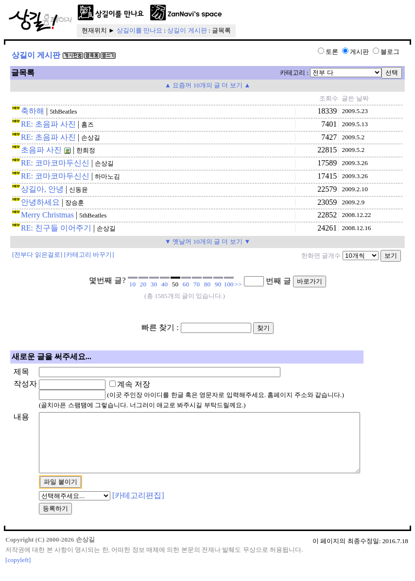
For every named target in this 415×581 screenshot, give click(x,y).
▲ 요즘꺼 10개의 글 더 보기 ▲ (208, 85)
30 (154, 284)
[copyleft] (18, 571)
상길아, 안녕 (42, 189)
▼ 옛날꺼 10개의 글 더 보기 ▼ (208, 241)
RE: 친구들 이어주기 (56, 228)
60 (186, 284)
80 (207, 284)
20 (143, 284)
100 (229, 284)
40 (164, 284)
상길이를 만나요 (139, 30)
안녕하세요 (40, 202)
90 (218, 284)
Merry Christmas (47, 215)
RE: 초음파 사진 (48, 124)
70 (196, 284)
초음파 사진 (41, 150)
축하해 (32, 111)
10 (132, 284)
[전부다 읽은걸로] (37, 254)
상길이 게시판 (187, 30)
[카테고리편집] (138, 507)
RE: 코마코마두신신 (55, 163)
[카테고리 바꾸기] (89, 254)
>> (238, 284)
